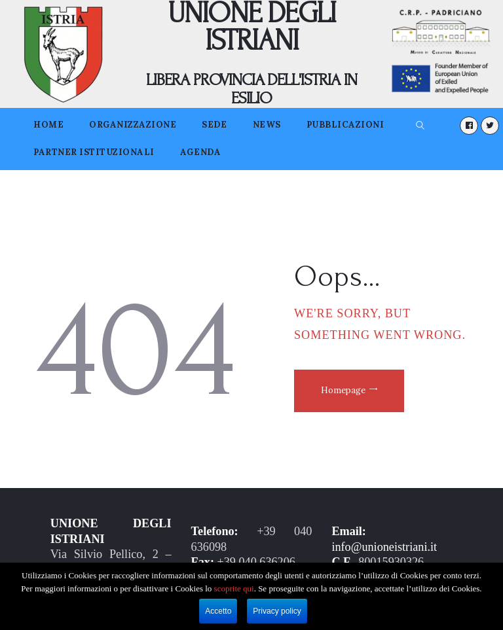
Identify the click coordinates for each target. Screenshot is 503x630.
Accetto (218, 611)
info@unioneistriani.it (384, 546)
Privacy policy (277, 611)
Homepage (344, 390)
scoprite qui (234, 588)
